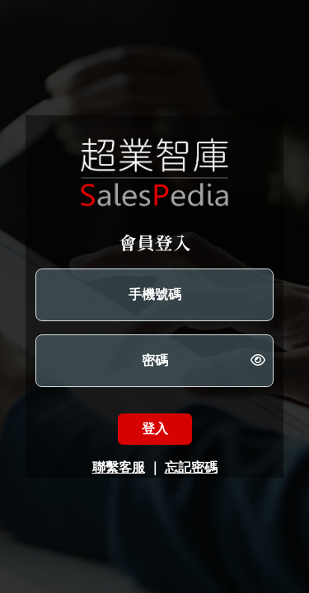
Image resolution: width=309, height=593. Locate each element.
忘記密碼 (191, 467)
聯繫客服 (118, 467)
